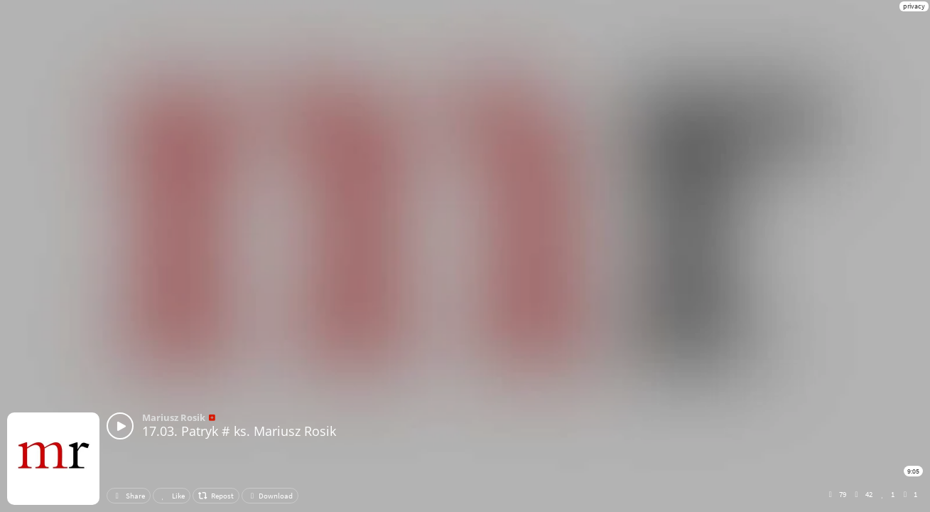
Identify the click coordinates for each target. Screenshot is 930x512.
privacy (914, 6)
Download (270, 496)
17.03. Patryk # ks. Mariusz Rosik (239, 430)
